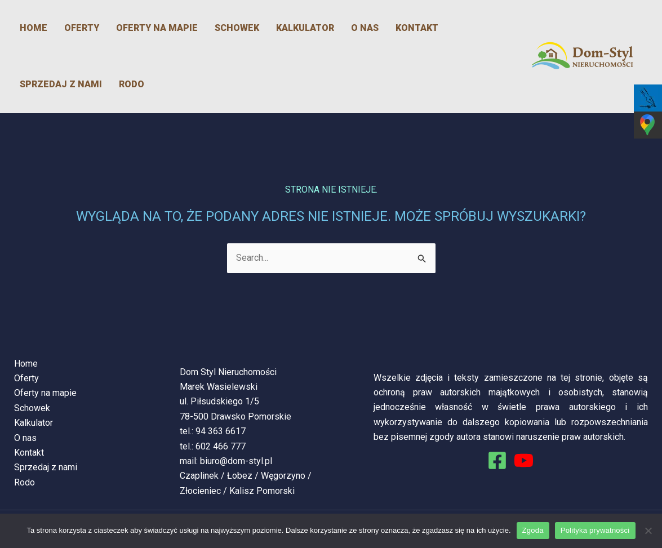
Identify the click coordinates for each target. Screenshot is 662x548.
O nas (365, 28)
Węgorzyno (283, 475)
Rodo (131, 84)
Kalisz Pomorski (262, 490)
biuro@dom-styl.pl (236, 461)
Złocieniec (200, 490)
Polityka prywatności (595, 530)
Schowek (237, 28)
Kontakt (417, 28)
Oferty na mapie (157, 28)
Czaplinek (199, 475)
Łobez (239, 475)
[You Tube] (524, 460)
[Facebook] (497, 460)
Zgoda (533, 530)
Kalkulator (305, 28)
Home (33, 28)
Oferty (81, 28)
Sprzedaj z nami (61, 84)
